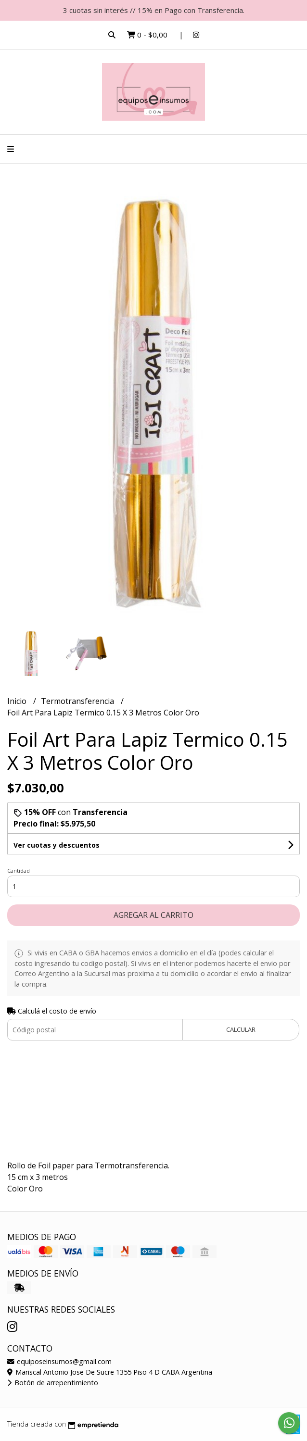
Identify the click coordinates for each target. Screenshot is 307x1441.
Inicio (17, 701)
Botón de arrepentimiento (52, 1382)
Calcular (241, 1029)
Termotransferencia (78, 701)
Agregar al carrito (153, 915)
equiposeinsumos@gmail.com (59, 1361)
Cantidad (18, 870)
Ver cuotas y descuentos (56, 845)
